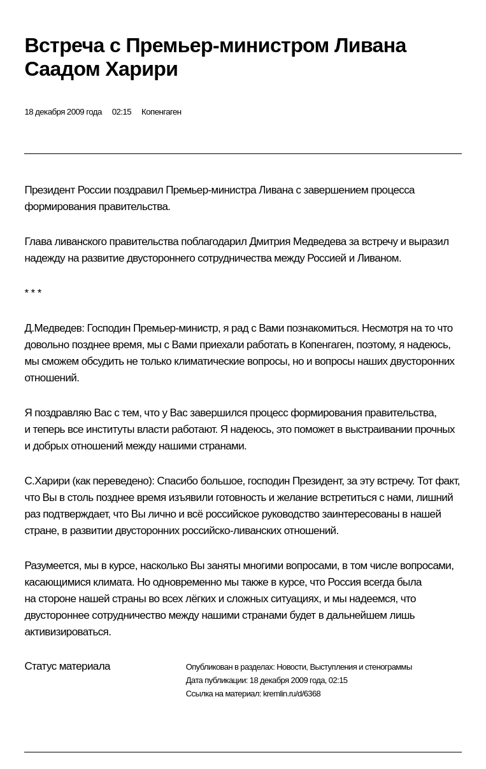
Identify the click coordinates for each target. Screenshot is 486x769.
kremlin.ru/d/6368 (291, 693)
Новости (291, 667)
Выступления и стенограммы (360, 667)
